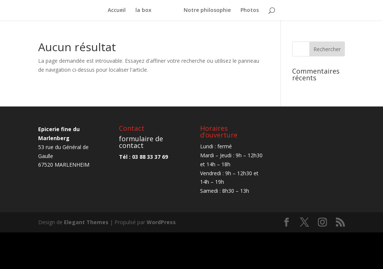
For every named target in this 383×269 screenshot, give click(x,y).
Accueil (117, 10)
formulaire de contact (141, 142)
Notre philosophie (207, 10)
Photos (249, 10)
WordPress (161, 222)
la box (143, 10)
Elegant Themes (86, 222)
